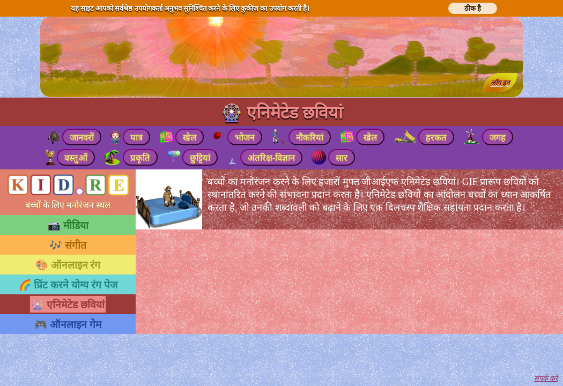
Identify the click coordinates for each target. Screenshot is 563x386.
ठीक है (472, 8)
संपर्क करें (546, 378)
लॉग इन (500, 83)
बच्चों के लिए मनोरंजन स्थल (67, 205)
